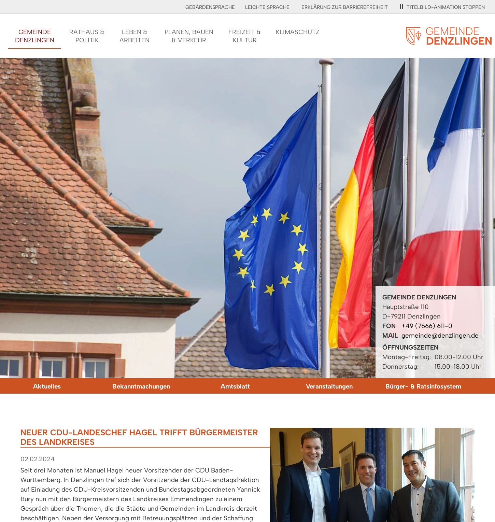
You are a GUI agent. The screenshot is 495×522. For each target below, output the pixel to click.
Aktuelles (47, 386)
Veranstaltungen (329, 386)
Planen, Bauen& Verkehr (189, 36)
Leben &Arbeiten (134, 36)
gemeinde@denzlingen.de (440, 335)
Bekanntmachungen (141, 386)
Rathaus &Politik (86, 36)
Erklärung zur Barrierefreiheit (344, 7)
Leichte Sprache (267, 7)
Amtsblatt (235, 386)
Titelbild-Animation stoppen (442, 7)
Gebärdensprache (210, 7)
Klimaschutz (298, 32)
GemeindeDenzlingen (34, 36)
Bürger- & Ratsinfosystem (423, 386)
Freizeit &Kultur (244, 36)
